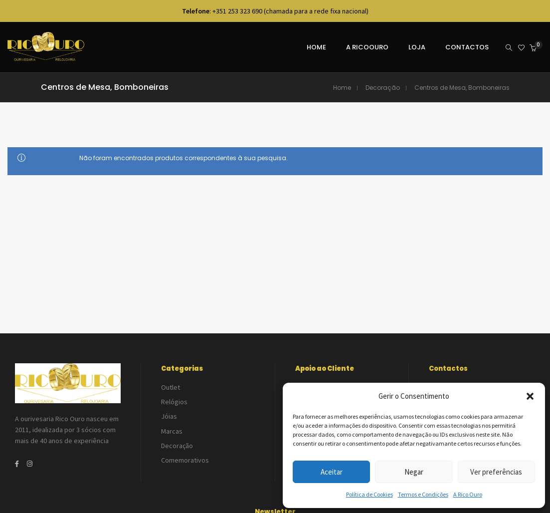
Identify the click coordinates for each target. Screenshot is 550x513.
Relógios (174, 398)
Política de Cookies (369, 494)
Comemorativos (185, 448)
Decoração (383, 87)
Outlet (170, 386)
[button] (530, 396)
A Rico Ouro (467, 494)
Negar (413, 472)
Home (342, 87)
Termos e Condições (423, 494)
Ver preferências (496, 472)
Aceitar (332, 472)
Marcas (172, 423)
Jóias (169, 411)
